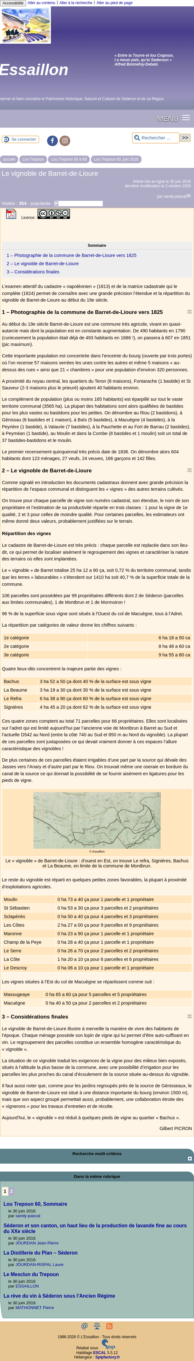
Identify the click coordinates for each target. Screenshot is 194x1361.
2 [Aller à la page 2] (11, 1191)
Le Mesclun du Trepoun (31, 1274)
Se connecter (23, 139)
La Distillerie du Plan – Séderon (40, 1253)
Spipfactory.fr (107, 1357)
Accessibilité (13, 3)
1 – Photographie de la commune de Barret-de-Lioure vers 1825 (71, 255)
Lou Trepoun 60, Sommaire (35, 1204)
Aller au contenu (41, 3)
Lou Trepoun (33, 159)
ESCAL (99, 1353)
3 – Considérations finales (33, 271)
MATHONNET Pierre (35, 1307)
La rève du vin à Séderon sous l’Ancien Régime (59, 1296)
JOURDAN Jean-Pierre (37, 1243)
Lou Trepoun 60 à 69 (69, 159)
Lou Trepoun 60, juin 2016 (116, 159)
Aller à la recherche (75, 3)
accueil (9, 159)
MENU (167, 118)
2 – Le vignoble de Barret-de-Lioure (43, 263)
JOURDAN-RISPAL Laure (40, 1264)
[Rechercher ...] (156, 138)
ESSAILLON (27, 1286)
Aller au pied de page (114, 3)
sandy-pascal (175, 196)
